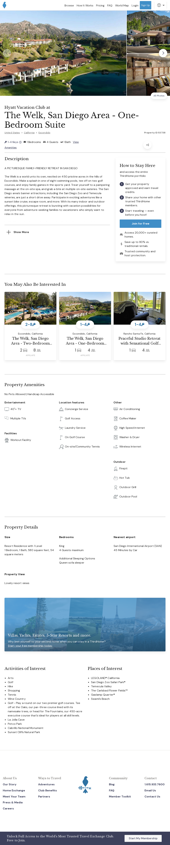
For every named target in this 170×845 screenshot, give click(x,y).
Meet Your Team (14, 796)
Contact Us (152, 796)
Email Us (150, 790)
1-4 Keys (13, 142)
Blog (112, 784)
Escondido (44, 132)
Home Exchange (14, 790)
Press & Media (13, 802)
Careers (8, 808)
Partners (44, 796)
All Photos (159, 95)
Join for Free (141, 223)
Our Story (9, 784)
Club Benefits (47, 790)
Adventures (46, 784)
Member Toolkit (120, 796)
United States (12, 132)
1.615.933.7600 (154, 784)
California (29, 132)
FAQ (111, 790)
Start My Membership (143, 838)
